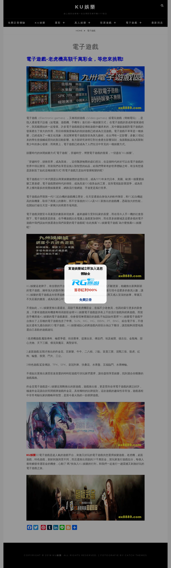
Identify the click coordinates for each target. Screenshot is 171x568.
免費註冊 (85, 300)
